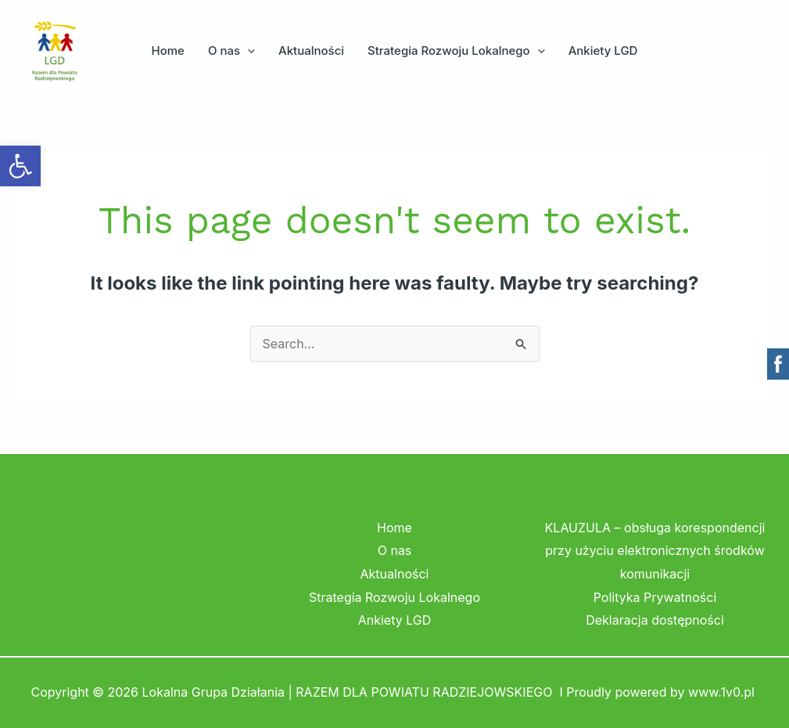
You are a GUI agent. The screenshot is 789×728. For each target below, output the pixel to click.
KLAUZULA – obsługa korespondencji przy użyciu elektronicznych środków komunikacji (655, 551)
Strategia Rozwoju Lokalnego (456, 51)
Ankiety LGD (603, 50)
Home (168, 50)
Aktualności (311, 50)
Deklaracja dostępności (655, 620)
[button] (247, 51)
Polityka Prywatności (655, 597)
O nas (231, 51)
